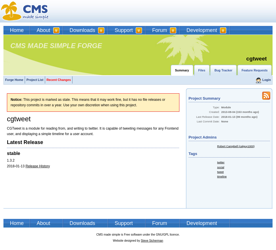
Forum (159, 30)
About (43, 30)
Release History (38, 166)
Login (266, 80)
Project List (34, 80)
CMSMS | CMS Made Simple (25, 11)
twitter (221, 162)
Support (124, 30)
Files (201, 70)
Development (202, 30)
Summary (182, 70)
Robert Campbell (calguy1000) (235, 146)
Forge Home (14, 80)
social (220, 167)
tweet (220, 171)
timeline (222, 176)
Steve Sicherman (152, 240)
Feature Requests (254, 70)
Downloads (82, 30)
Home (17, 30)
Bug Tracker (223, 70)
